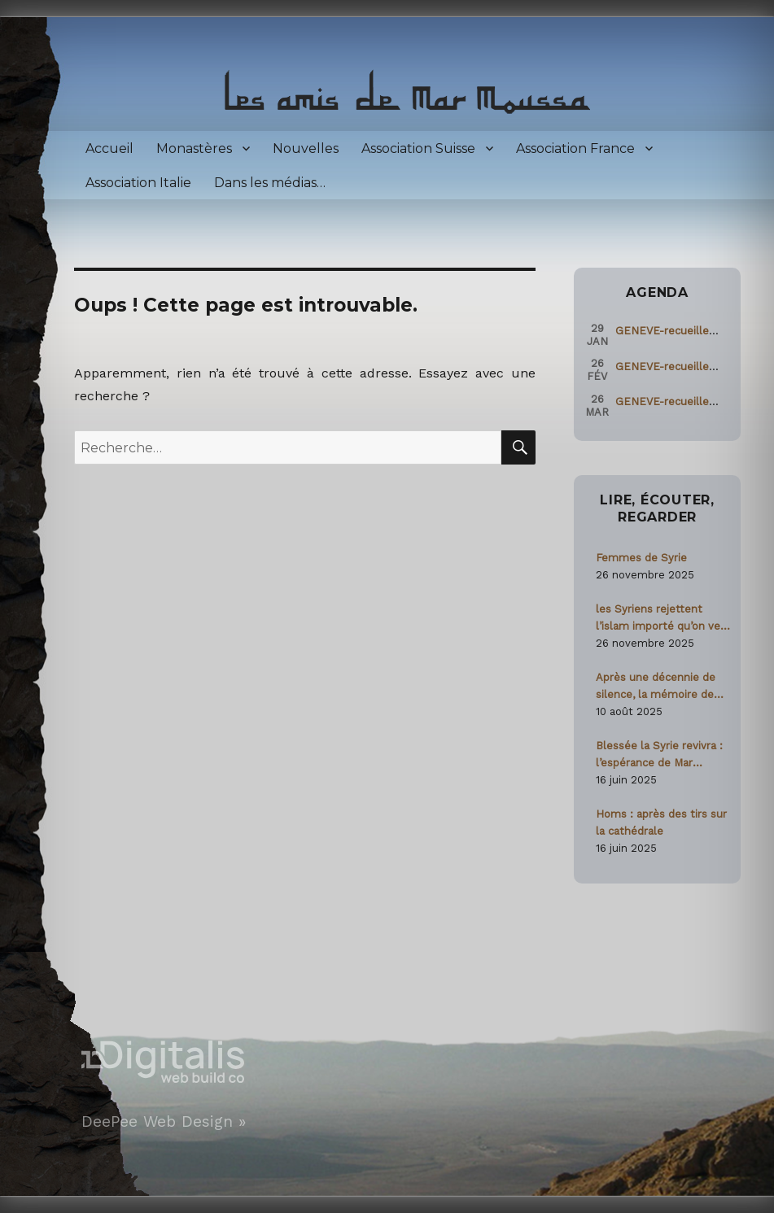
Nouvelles (306, 148)
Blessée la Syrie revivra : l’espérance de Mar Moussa (659, 755)
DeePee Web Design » (163, 1121)
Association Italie (138, 182)
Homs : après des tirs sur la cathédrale (661, 822)
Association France (575, 148)
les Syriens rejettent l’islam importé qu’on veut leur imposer (664, 619)
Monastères (194, 148)
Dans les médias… (270, 182)
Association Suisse (418, 148)
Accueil (109, 148)
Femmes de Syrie (641, 558)
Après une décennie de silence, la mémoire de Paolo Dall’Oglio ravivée (656, 687)
